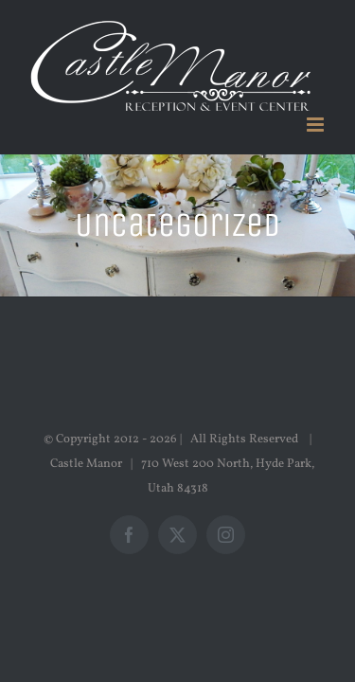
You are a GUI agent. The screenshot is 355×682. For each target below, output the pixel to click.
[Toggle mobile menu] (317, 125)
